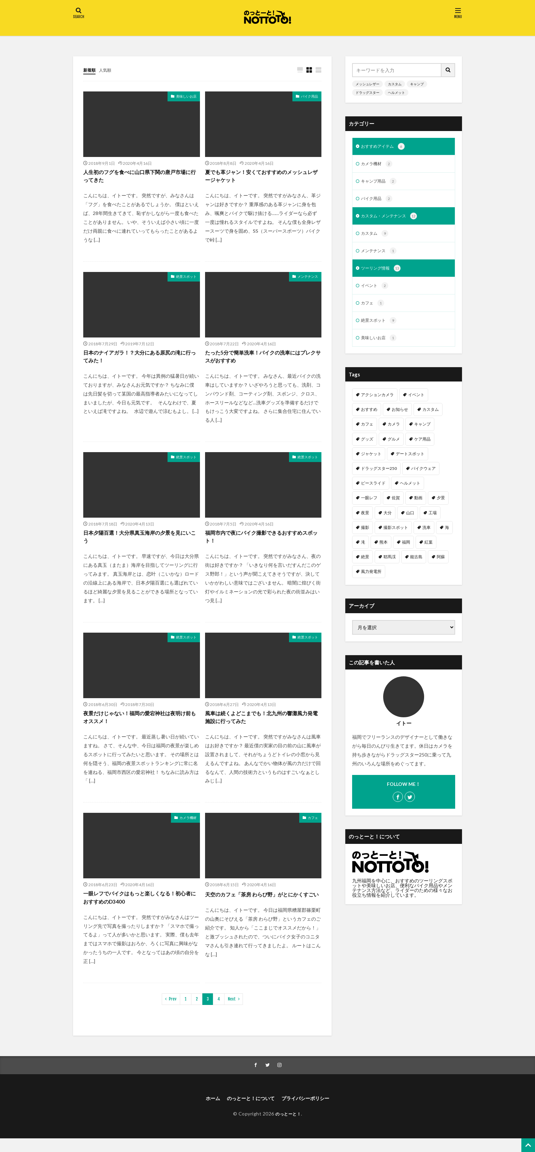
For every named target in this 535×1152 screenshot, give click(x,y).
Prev (172, 1010)
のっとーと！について (248, 1111)
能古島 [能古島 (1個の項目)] (416, 564)
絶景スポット (186, 279)
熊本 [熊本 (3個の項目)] (383, 550)
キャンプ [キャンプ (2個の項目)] (422, 432)
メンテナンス (308, 279)
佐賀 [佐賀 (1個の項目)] (396, 505)
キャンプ (417, 84)
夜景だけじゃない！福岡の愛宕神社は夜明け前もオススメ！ (138, 725)
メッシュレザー (367, 84)
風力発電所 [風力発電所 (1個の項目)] (371, 579)
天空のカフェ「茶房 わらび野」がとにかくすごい (261, 908)
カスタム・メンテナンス (393, 219)
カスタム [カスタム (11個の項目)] (430, 417)
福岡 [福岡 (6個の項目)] (406, 550)
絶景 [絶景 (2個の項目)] (365, 564)
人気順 (108, 70)
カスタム (395, 84)
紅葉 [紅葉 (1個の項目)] (428, 550)
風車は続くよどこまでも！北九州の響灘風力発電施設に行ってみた (260, 725)
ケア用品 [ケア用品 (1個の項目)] (422, 447)
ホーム (206, 1111)
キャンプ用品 (381, 183)
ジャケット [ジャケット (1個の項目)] (371, 461)
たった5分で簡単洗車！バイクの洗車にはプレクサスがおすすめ (262, 360)
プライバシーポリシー (310, 1111)
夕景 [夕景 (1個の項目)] (441, 505)
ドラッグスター (367, 92)
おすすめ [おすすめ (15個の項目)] (369, 417)
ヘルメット (396, 92)
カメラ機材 (188, 827)
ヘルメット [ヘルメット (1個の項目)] (410, 491)
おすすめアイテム (385, 147)
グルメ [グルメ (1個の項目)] (394, 447)
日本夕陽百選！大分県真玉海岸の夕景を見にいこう (138, 543)
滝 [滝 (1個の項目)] (363, 550)
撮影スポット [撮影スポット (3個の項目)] (396, 535)
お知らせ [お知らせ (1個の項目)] (400, 417)
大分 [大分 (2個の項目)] (388, 520)
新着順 (90, 70)
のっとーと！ (288, 1127)
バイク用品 (309, 97)
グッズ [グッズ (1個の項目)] (367, 447)
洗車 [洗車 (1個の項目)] (426, 535)
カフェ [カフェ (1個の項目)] (367, 432)
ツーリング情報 (383, 273)
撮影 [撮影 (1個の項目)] (365, 535)
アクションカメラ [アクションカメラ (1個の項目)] (377, 402)
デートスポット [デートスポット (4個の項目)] (410, 461)
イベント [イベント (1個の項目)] (416, 402)
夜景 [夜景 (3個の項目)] (365, 520)
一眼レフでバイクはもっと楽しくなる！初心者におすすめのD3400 (138, 908)
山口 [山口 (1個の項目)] (410, 520)
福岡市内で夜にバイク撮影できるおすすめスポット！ (260, 543)
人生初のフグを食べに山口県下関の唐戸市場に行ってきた (138, 177)
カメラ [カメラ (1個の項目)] (394, 432)
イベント (376, 291)
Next (232, 1010)
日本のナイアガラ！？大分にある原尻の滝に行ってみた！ (138, 360)
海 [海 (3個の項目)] (447, 535)
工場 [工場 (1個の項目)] (433, 520)
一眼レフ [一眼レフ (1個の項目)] (369, 505)
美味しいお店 (186, 97)
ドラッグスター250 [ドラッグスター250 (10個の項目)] (379, 476)
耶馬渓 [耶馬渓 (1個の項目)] (390, 564)
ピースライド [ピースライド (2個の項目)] (373, 491)
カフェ (313, 827)
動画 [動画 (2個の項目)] (418, 505)
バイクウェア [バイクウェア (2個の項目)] (423, 476)
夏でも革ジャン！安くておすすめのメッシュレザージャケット (260, 177)
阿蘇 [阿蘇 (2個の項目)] (441, 564)
